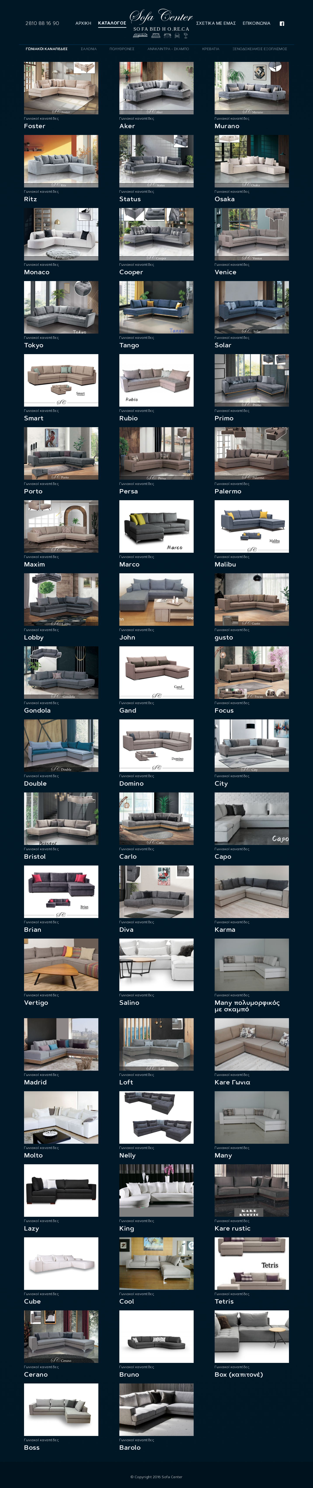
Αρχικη (83, 23)
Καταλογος (112, 23)
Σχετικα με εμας (216, 23)
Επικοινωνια (257, 23)
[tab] (46, 49)
